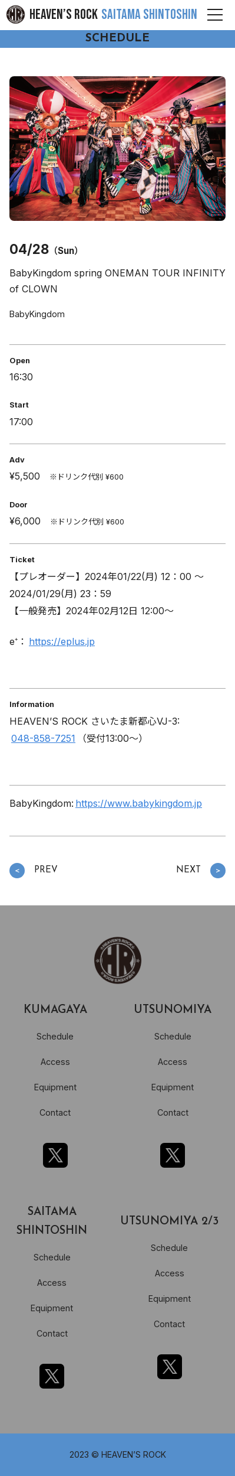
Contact (55, 1112)
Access (55, 1062)
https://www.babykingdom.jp (138, 803)
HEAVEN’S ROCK (113, 14)
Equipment (55, 1087)
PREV (33, 871)
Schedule (55, 1036)
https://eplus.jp (62, 641)
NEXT (201, 871)
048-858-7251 (43, 738)
